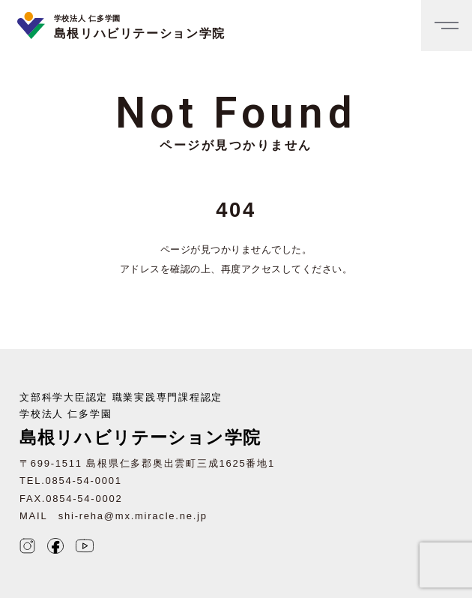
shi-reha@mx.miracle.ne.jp (133, 515)
